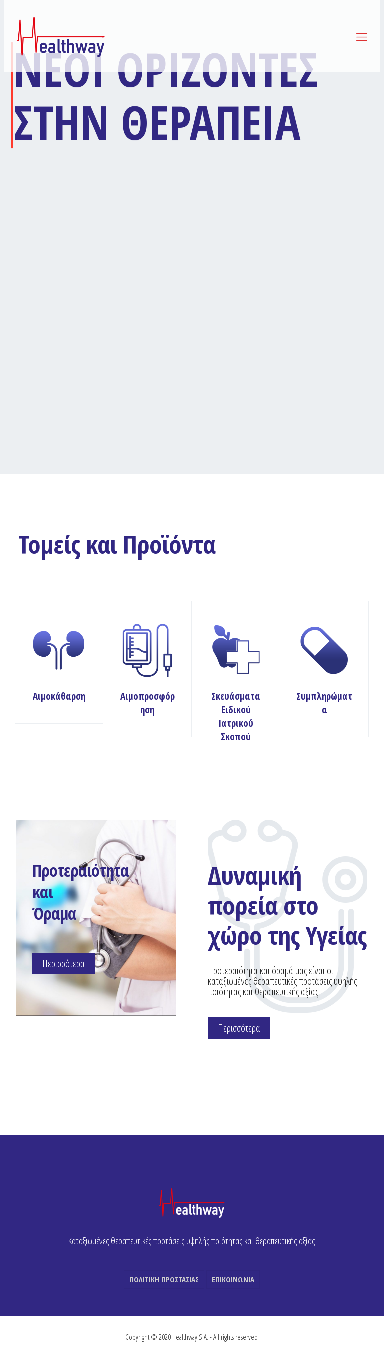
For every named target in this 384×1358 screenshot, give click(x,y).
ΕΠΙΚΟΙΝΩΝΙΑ (233, 1279)
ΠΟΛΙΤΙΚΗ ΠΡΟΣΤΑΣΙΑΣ (164, 1279)
